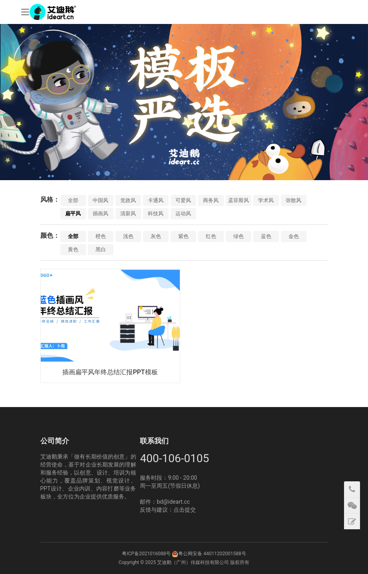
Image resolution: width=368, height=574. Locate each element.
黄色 (73, 249)
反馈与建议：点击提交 (168, 509)
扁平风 (73, 213)
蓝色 (266, 236)
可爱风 (183, 200)
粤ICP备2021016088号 (146, 553)
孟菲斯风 (238, 200)
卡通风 (155, 200)
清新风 (128, 213)
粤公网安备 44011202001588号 (212, 553)
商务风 (211, 200)
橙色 (100, 236)
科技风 (155, 213)
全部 (73, 200)
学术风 (266, 200)
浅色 (128, 236)
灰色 (156, 236)
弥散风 (293, 200)
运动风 (183, 213)
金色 (293, 236)
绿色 (238, 236)
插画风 (100, 213)
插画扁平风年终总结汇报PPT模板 (109, 372)
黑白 (100, 249)
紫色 (183, 236)
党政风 (128, 200)
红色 (211, 236)
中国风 (100, 200)
